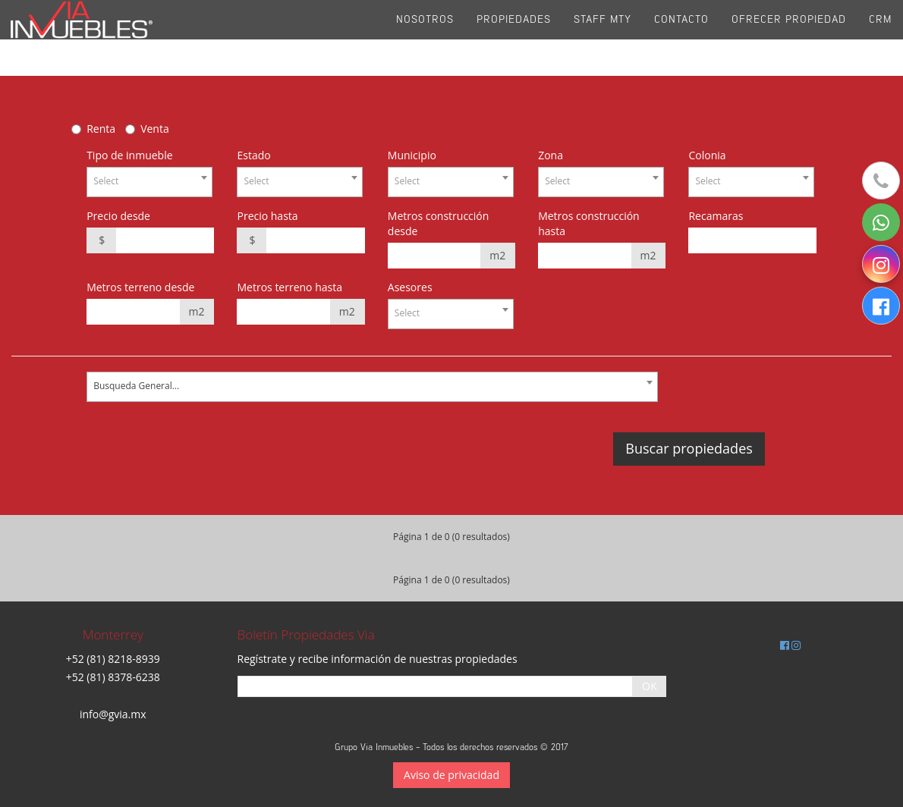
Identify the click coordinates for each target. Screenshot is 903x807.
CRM (880, 37)
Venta (154, 128)
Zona (550, 155)
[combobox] (149, 182)
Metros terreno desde (140, 287)
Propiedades (514, 37)
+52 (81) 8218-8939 (113, 659)
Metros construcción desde (438, 223)
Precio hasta (267, 216)
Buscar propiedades (688, 448)
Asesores (410, 287)
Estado (253, 155)
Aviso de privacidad (451, 775)
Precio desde (118, 216)
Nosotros (425, 37)
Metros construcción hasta (589, 223)
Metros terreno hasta (289, 287)
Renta (101, 128)
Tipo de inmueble (129, 155)
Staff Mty (602, 37)
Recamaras (715, 216)
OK (649, 686)
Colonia (706, 155)
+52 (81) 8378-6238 (113, 677)
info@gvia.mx (113, 714)
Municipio (412, 155)
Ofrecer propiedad (789, 37)
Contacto (681, 37)
